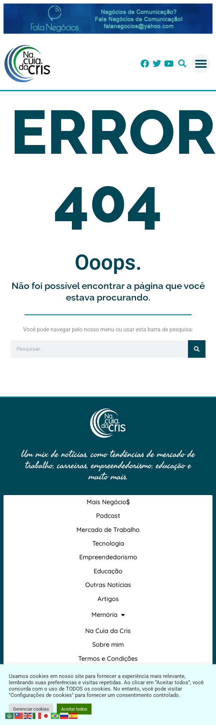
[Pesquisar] (196, 349)
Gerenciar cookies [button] (31, 709)
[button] (182, 63)
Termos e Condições (108, 658)
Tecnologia (108, 543)
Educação (108, 571)
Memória (108, 614)
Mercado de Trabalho (108, 530)
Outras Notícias (108, 585)
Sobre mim (108, 644)
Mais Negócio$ (108, 502)
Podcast (108, 516)
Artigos (108, 599)
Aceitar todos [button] (74, 709)
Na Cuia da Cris (108, 631)
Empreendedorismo (108, 557)
